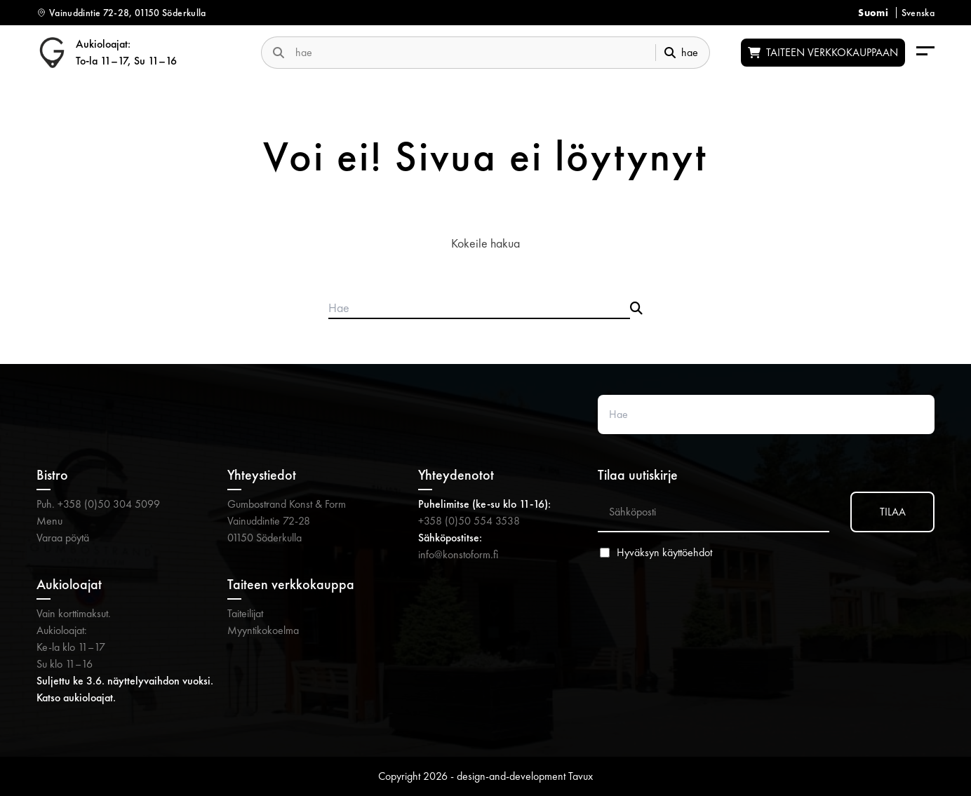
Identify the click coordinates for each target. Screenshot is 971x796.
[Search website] (766, 414)
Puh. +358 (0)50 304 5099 (98, 504)
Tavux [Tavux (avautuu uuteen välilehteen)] (580, 776)
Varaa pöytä (62, 537)
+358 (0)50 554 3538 (469, 520)
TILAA (893, 511)
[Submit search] (636, 308)
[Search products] (479, 308)
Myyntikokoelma (263, 630)
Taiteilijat (245, 613)
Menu (49, 520)
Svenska (918, 12)
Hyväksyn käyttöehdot (664, 553)
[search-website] (469, 52)
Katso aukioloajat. (76, 697)
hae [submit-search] (681, 52)
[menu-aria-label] (925, 52)
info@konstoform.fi (458, 554)
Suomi (873, 12)
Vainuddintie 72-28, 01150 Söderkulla (127, 12)
